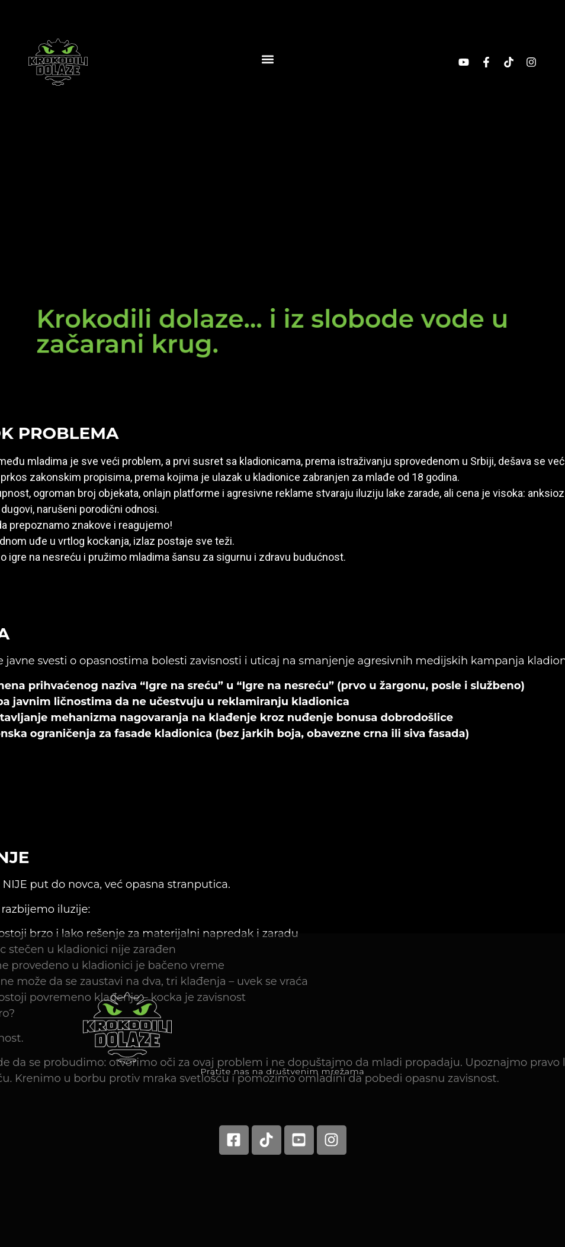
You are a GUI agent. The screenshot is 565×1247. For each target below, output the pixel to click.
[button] (267, 59)
